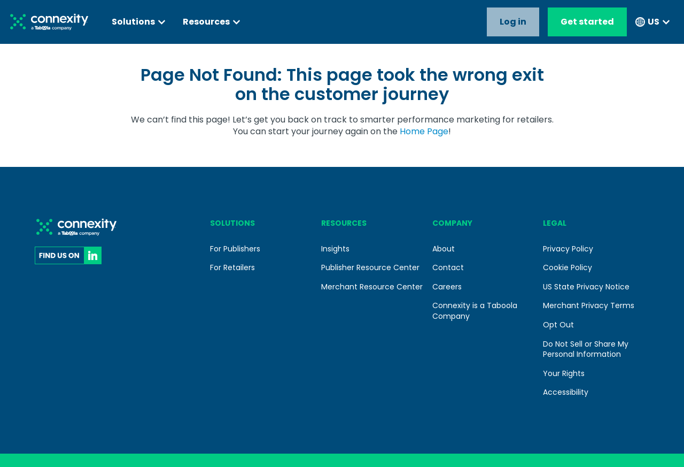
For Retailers (232, 267)
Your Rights (564, 373)
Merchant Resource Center (372, 286)
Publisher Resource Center (370, 267)
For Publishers (235, 248)
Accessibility (565, 392)
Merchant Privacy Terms (588, 305)
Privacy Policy (568, 248)
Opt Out (558, 324)
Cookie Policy (567, 267)
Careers (447, 286)
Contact (448, 267)
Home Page (424, 131)
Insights (335, 248)
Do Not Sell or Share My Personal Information (585, 349)
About (443, 248)
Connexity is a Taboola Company (474, 310)
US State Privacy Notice (586, 286)
